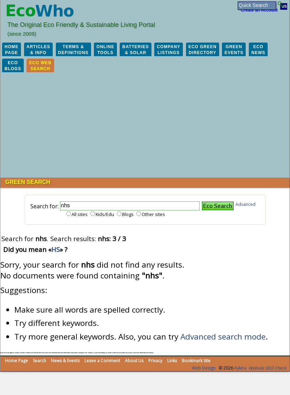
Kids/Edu (105, 214)
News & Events (65, 361)
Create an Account (259, 10)
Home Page (16, 361)
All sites (80, 214)
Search (39, 361)
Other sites (153, 214)
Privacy (155, 361)
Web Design (204, 368)
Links (172, 361)
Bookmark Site (196, 361)
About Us (134, 361)
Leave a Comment (102, 361)
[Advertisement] (145, 125)
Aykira (240, 368)
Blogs (128, 214)
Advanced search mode (223, 336)
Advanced (245, 204)
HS (55, 249)
